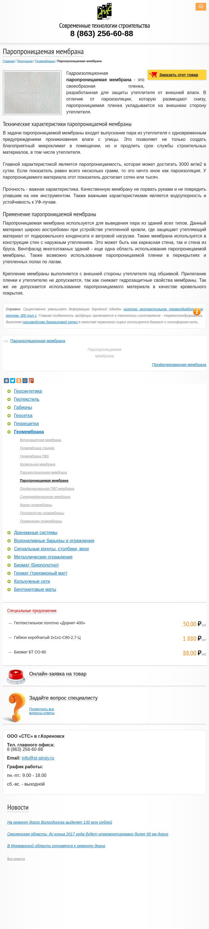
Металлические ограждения (43, 557)
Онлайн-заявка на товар (58, 674)
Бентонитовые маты (35, 590)
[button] (201, 7)
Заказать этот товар (178, 75)
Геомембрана (44, 61)
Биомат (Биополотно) (36, 565)
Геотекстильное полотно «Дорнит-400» (49, 623)
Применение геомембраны (41, 521)
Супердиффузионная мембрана (45, 497)
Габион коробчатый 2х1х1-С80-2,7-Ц (47, 637)
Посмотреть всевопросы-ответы (41, 711)
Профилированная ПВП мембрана (47, 489)
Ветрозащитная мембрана (40, 440)
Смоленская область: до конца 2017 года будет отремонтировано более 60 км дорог (87, 834)
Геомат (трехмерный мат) (40, 573)
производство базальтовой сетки (50, 322)
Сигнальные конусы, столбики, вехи (51, 549)
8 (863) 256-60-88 (101, 33)
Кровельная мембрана (37, 464)
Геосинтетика (28, 391)
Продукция (25, 61)
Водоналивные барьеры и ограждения (54, 541)
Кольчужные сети (32, 581)
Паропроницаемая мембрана (44, 481)
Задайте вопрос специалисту (63, 698)
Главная (9, 61)
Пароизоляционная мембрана (37, 341)
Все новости (16, 858)
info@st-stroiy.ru (38, 758)
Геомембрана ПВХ (34, 456)
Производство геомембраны (42, 513)
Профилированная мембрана (179, 364)
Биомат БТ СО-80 (30, 652)
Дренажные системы (35, 533)
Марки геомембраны (36, 505)
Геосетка (23, 416)
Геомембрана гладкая (37, 448)
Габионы (23, 407)
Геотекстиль (26, 399)
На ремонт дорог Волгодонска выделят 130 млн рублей (59, 822)
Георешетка (26, 424)
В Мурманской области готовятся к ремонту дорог (56, 846)
